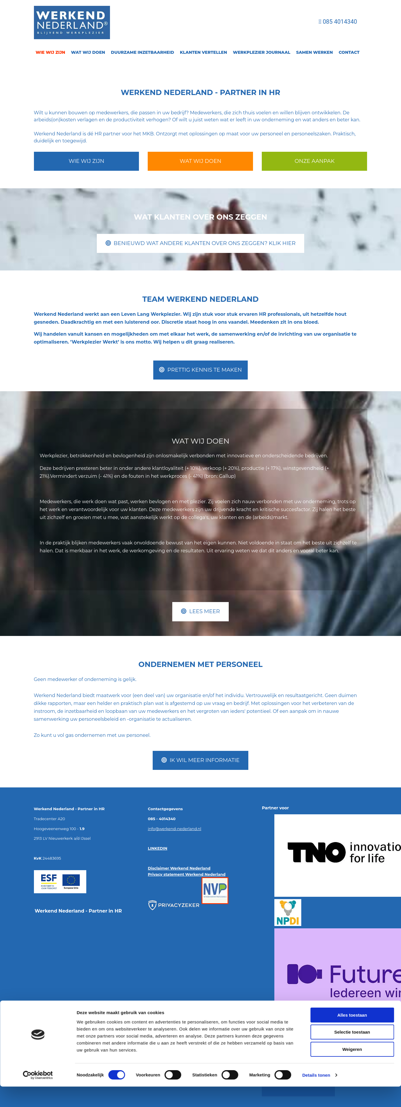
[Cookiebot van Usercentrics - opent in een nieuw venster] (37, 907)
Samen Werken (314, 52)
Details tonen (316, 907)
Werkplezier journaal (261, 52)
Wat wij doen (88, 52)
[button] (86, 161)
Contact (349, 52)
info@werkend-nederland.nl (174, 828)
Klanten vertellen (203, 52)
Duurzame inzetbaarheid (142, 52)
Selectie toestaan (352, 864)
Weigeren (352, 882)
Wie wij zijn (50, 52)
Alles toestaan (352, 847)
